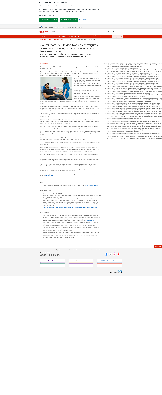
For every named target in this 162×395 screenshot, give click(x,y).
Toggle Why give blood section (80, 36)
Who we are (51, 27)
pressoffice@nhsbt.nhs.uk (91, 185)
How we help (63, 27)
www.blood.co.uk (49, 175)
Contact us (45, 249)
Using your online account (104, 249)
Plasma (54, 36)
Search (69, 31)
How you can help (70, 27)
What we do (57, 27)
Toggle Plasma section (59, 36)
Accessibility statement (57, 249)
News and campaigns (117, 36)
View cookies (83, 19)
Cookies (69, 249)
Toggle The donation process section (101, 36)
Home (43, 36)
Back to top (158, 246)
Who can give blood (85, 36)
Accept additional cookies (49, 19)
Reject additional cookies (69, 19)
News (80, 27)
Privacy (77, 249)
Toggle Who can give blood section (90, 36)
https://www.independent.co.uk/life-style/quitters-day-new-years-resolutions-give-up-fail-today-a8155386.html (70, 207)
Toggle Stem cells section (70, 36)
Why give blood (75, 36)
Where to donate (106, 36)
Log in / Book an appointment (116, 31)
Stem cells (64, 36)
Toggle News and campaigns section (122, 36)
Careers (76, 27)
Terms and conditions (89, 249)
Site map (117, 249)
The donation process (96, 36)
